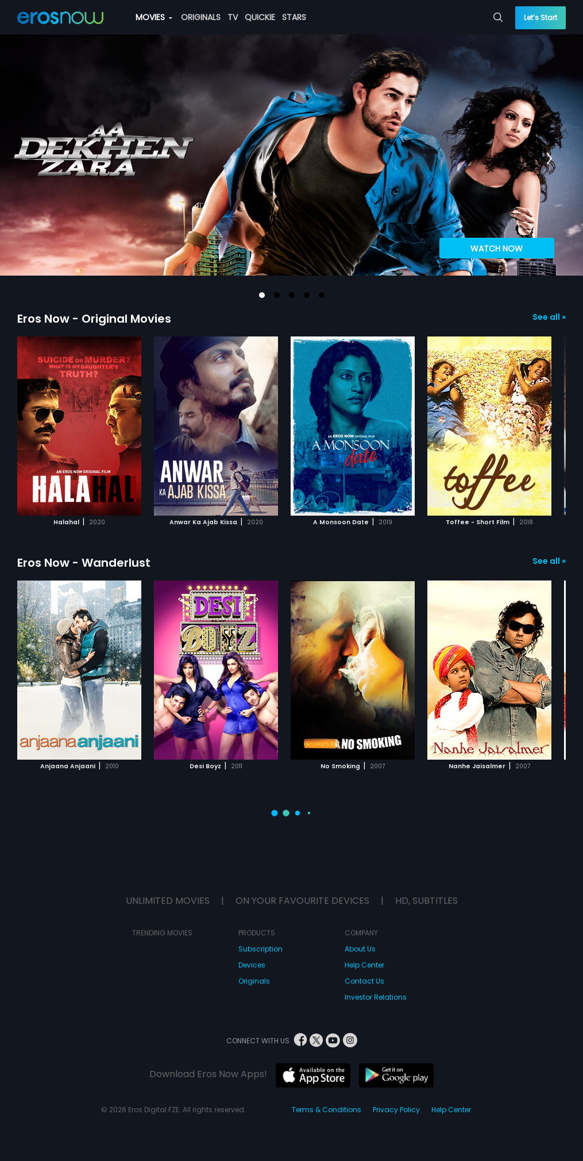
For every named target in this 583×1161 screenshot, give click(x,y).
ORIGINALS (201, 17)
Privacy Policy (396, 1109)
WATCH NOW (496, 248)
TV (232, 17)
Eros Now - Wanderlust (83, 563)
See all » (549, 317)
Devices (251, 965)
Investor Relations (376, 997)
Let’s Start (540, 17)
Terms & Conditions (326, 1109)
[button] (262, 295)
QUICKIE (260, 17)
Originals (254, 981)
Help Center (364, 965)
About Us (360, 949)
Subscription (260, 949)
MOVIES (154, 17)
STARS (294, 17)
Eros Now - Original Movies (94, 319)
